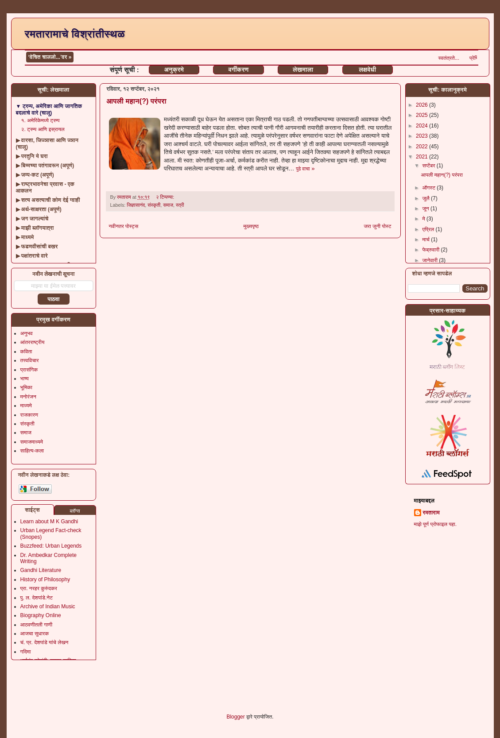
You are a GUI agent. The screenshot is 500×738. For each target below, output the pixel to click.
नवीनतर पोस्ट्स (124, 226)
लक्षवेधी (367, 69)
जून (426, 208)
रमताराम (431, 513)
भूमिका (26, 387)
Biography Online (40, 615)
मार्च (426, 239)
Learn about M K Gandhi (49, 521)
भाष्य (24, 378)
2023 (422, 136)
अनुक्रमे (174, 69)
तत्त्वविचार (29, 360)
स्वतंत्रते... (458, 58)
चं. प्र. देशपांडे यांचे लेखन (44, 642)
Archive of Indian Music (47, 606)
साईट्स (32, 510)
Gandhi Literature (41, 570)
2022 (422, 146)
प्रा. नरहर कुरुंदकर (38, 588)
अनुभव (26, 333)
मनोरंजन (28, 397)
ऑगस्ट (429, 188)
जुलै (426, 198)
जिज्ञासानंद (136, 205)
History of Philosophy (45, 579)
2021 (422, 157)
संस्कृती (153, 205)
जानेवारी (430, 260)
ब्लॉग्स (75, 511)
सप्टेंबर (429, 165)
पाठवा (53, 299)
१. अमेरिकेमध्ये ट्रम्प (40, 120)
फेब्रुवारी (431, 250)
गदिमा (25, 652)
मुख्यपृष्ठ (251, 226)
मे (424, 219)
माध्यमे (26, 405)
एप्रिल (428, 229)
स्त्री (180, 205)
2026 (422, 105)
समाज (168, 205)
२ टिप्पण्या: (165, 197)
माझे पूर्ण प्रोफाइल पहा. (435, 524)
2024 (422, 126)
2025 (422, 115)
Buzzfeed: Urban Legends (51, 546)
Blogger (235, 717)
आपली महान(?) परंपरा (137, 101)
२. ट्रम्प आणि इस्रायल (43, 129)
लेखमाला (303, 69)
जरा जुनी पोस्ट (377, 226)
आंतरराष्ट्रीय (32, 342)
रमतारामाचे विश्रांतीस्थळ (75, 34)
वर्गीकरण (239, 69)
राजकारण (29, 415)
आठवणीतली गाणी (36, 625)
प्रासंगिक (29, 370)
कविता (26, 351)
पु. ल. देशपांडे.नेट (36, 598)
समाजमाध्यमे (31, 442)
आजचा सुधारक (34, 633)
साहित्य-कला (32, 451)
